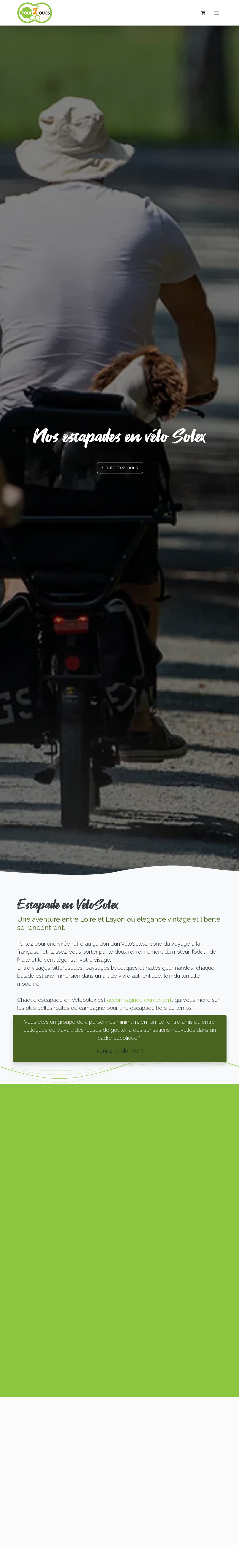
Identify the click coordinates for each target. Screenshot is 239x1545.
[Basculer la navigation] (216, 12)
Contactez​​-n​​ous (120, 467)
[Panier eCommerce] (203, 12)
